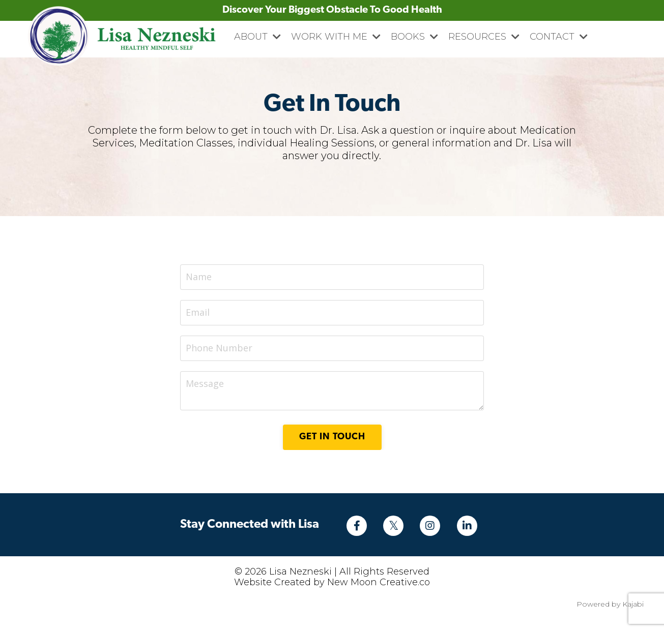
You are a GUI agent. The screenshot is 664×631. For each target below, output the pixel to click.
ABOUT (257, 36)
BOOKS (414, 36)
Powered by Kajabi (610, 604)
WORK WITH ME (336, 36)
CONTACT (559, 36)
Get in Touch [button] (332, 437)
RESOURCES (483, 36)
